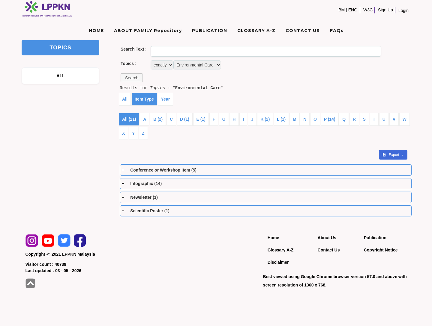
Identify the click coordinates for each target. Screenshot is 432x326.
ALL (60, 75)
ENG (352, 9)
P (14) (329, 119)
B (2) (158, 119)
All (125, 99)
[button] (132, 77)
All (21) (129, 119)
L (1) (281, 119)
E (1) (201, 119)
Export (391, 155)
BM (341, 9)
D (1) (184, 119)
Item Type (144, 99)
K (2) (265, 119)
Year (165, 99)
